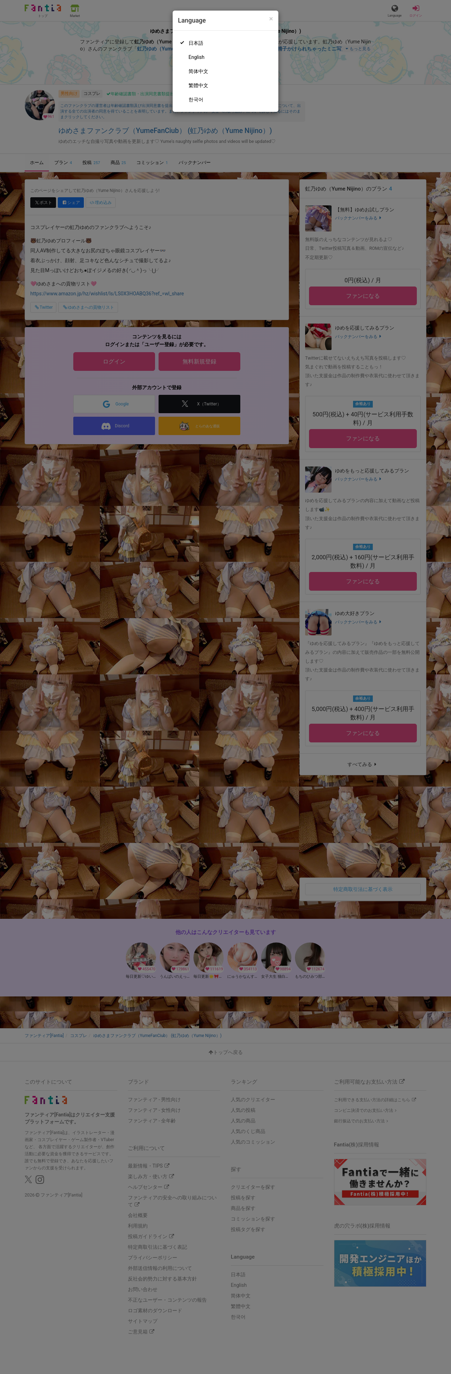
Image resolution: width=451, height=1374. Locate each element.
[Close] (271, 19)
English (196, 57)
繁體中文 (198, 85)
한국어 (196, 99)
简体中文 (198, 71)
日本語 (196, 43)
